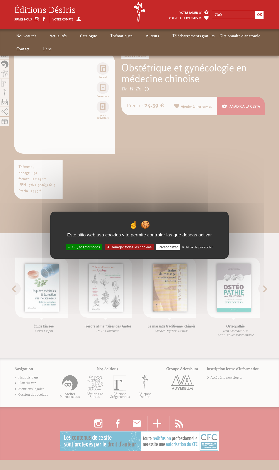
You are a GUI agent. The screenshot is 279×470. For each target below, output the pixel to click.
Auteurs (118, 36)
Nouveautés (26, 36)
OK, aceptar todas (84, 247)
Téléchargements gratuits (151, 36)
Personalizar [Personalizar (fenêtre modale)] (168, 247)
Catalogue (71, 36)
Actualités (49, 36)
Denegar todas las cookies (129, 247)
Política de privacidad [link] (197, 247)
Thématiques (96, 36)
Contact (229, 36)
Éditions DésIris (45, 10)
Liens (244, 36)
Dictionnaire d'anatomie (197, 36)
